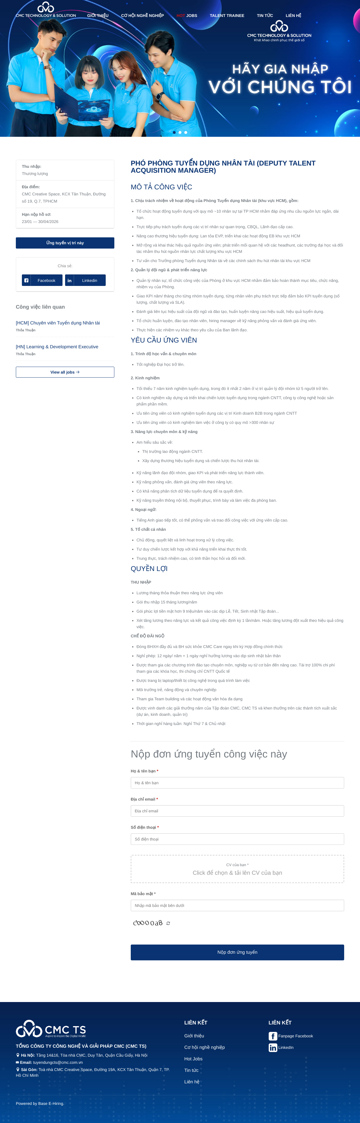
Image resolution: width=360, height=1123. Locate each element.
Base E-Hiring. (51, 1103)
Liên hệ (293, 15)
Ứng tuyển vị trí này (65, 243)
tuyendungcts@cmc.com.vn (58, 1062)
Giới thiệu (98, 15)
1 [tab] (174, 132)
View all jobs (65, 372)
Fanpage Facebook (295, 1036)
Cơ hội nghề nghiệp (142, 15)
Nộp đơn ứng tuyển (237, 952)
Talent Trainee (227, 15)
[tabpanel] (180, 68)
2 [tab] (180, 132)
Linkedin (81, 280)
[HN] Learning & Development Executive (57, 347)
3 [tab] (185, 132)
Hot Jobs (193, 1059)
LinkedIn (285, 1047)
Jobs (187, 15)
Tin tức (265, 15)
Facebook (38, 280)
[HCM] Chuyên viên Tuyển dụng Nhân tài (58, 323)
